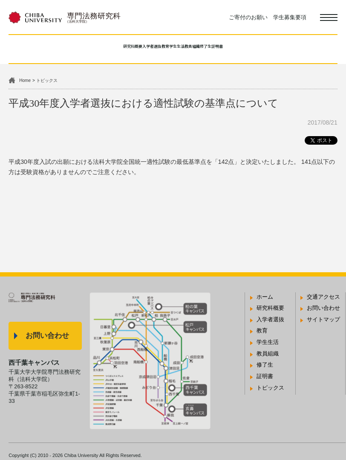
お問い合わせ (47, 336)
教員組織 (216, 48)
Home (25, 80)
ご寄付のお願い (248, 17)
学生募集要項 (289, 17)
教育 (149, 48)
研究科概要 (73, 48)
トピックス (47, 80)
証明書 (279, 48)
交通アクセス (323, 297)
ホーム (265, 297)
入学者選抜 (116, 48)
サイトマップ (323, 319)
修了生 (249, 48)
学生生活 (179, 48)
